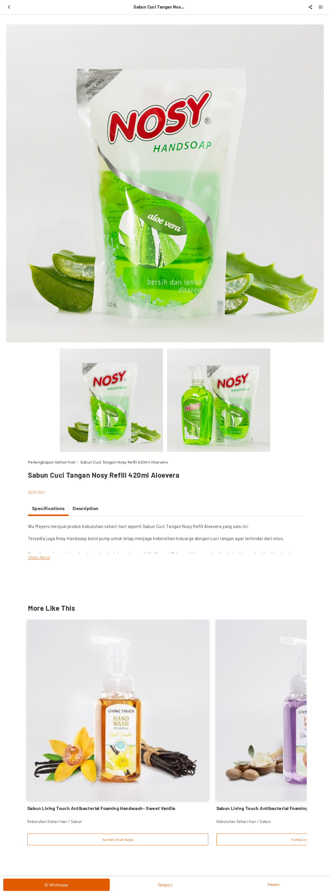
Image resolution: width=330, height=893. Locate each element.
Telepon (165, 884)
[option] (165, 183)
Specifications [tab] (48, 508)
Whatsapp (56, 884)
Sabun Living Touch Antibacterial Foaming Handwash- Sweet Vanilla (101, 808)
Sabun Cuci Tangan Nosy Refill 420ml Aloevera (124, 462)
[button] (39, 557)
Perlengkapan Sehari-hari (52, 462)
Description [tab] (85, 508)
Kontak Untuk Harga (117, 839)
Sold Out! (36, 491)
